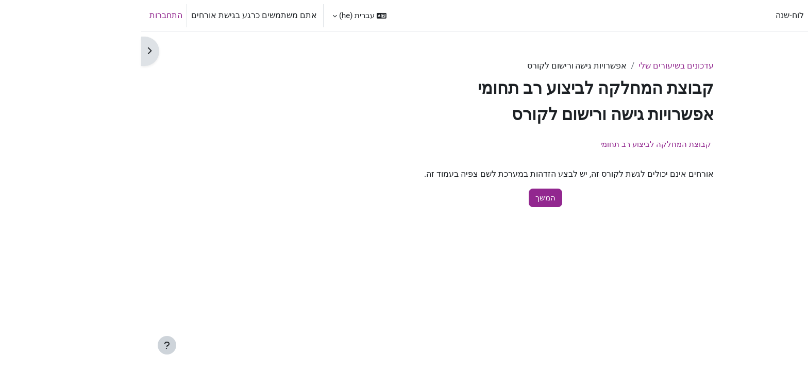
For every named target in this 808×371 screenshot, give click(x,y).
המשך (404, 198)
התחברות (24, 15)
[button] (218, 15)
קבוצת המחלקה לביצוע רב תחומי (514, 144)
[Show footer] (25, 345)
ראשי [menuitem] (680, 15)
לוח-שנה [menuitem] (648, 15)
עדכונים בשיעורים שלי (535, 66)
